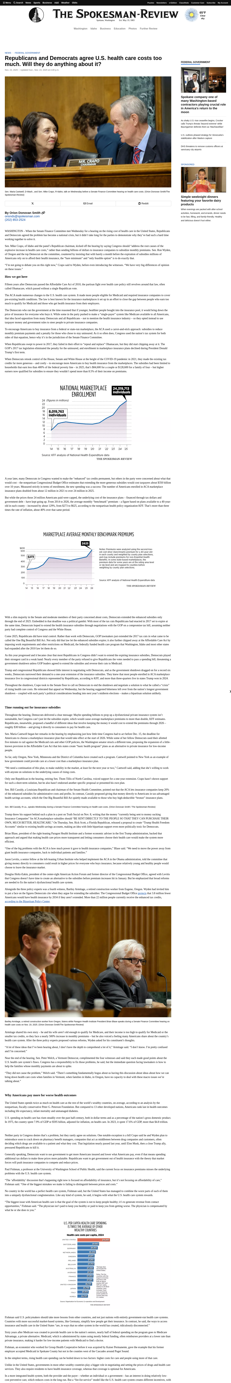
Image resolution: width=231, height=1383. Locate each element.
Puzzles (150, 3)
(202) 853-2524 (15, 219)
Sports (36, 3)
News (28, 3)
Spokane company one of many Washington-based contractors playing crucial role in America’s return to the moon (203, 104)
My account (223, 3)
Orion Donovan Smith (27, 212)
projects (142, 893)
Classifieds (184, 3)
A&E (56, 3)
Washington (80, 28)
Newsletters (161, 3)
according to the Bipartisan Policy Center (27, 901)
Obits (74, 3)
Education (120, 28)
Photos (133, 28)
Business (47, 3)
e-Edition (173, 3)
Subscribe (211, 3)
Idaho (94, 28)
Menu (7, 3)
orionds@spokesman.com (22, 216)
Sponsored (193, 164)
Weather (65, 3)
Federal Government (27, 53)
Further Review (148, 28)
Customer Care (197, 3)
